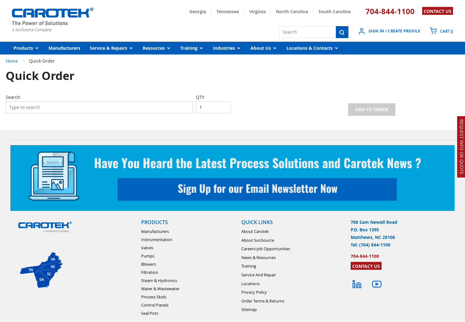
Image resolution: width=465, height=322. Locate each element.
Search (13, 97)
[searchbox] (99, 107)
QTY (200, 97)
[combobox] (99, 107)
